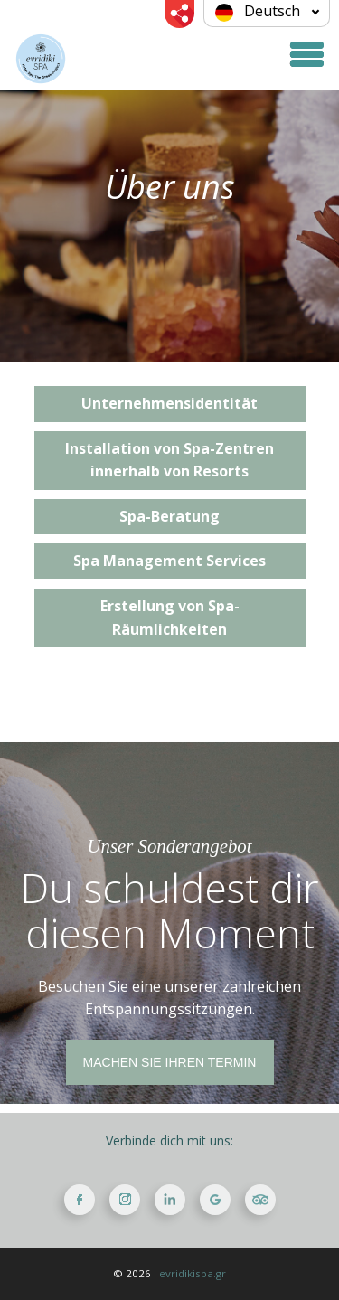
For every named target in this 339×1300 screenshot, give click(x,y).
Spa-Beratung (169, 516)
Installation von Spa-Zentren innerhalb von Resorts (169, 460)
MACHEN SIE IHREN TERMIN (170, 1062)
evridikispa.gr (192, 1273)
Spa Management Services (169, 560)
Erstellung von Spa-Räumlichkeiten (170, 617)
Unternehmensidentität (169, 403)
